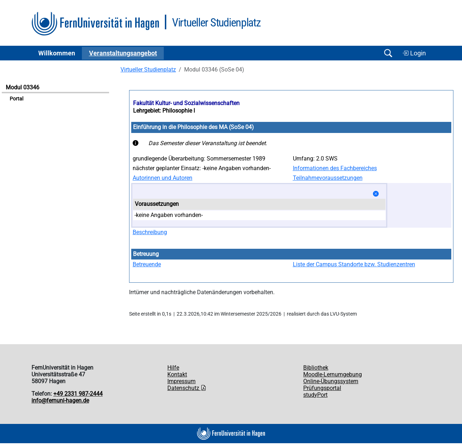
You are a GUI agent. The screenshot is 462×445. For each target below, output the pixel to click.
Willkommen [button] (56, 53)
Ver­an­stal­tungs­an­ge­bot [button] (123, 53)
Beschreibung (150, 232)
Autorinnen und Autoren (162, 177)
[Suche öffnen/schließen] (388, 53)
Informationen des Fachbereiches (335, 168)
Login (414, 53)
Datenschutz (186, 388)
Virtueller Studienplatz (148, 69)
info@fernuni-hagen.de (60, 400)
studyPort (315, 394)
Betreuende (147, 264)
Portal (16, 99)
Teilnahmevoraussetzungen (328, 177)
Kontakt (177, 374)
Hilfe (173, 367)
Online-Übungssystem (330, 381)
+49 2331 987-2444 (78, 393)
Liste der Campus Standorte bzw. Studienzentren (354, 264)
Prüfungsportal (322, 388)
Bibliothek (315, 367)
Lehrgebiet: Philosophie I (164, 110)
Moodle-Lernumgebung (332, 374)
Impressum (181, 381)
